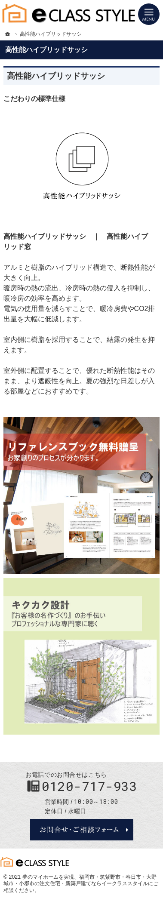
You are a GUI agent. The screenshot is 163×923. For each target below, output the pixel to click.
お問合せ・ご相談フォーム (81, 829)
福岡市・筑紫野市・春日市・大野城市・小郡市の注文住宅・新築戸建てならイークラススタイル (80, 880)
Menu (149, 14)
